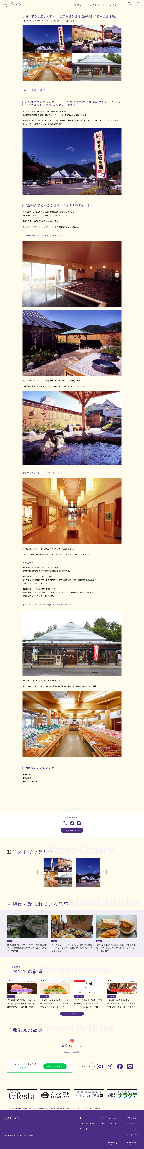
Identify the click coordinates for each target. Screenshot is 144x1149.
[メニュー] (138, 4)
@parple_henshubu (72, 1052)
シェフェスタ (132, 1135)
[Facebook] (120, 1066)
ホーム (82, 1118)
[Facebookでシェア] (72, 823)
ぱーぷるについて (87, 1123)
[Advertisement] (72, 794)
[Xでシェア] (65, 823)
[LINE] (130, 1066)
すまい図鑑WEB (133, 1118)
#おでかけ (43, 90)
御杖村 (26, 90)
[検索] (129, 4)
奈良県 (34, 90)
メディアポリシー (109, 1123)
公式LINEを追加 (55, 1066)
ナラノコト (132, 1129)
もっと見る (71, 1014)
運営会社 (83, 1129)
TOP (8, 1108)
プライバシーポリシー (110, 1118)
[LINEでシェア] (79, 823)
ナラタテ (131, 1123)
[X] (110, 1066)
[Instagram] (100, 1066)
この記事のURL (72, 830)
